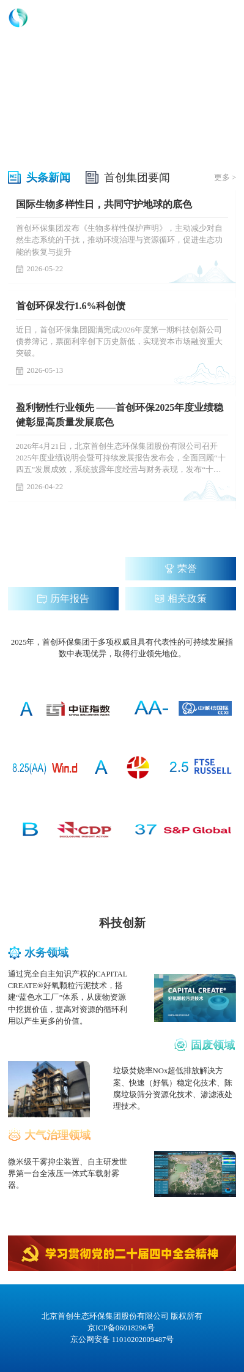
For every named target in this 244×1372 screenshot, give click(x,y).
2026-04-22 (40, 486)
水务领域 (46, 953)
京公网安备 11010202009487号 (122, 1339)
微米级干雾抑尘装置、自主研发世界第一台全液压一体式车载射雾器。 (67, 1174)
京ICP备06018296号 (122, 1328)
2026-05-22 (40, 268)
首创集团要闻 (137, 177)
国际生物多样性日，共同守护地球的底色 (104, 204)
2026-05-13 (40, 370)
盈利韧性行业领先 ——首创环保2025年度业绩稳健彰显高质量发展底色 (120, 414)
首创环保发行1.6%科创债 (71, 306)
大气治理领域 (57, 1135)
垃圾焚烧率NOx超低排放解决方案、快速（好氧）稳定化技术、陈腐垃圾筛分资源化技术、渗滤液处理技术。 (172, 1088)
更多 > (225, 177)
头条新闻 (48, 177)
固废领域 (213, 1045)
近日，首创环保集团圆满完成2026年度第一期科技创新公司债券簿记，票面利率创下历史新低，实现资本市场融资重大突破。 (119, 342)
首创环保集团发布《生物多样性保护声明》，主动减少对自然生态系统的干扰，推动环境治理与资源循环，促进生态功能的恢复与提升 (119, 240)
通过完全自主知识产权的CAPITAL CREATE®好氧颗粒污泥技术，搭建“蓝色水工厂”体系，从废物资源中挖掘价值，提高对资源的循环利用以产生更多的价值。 (67, 997)
